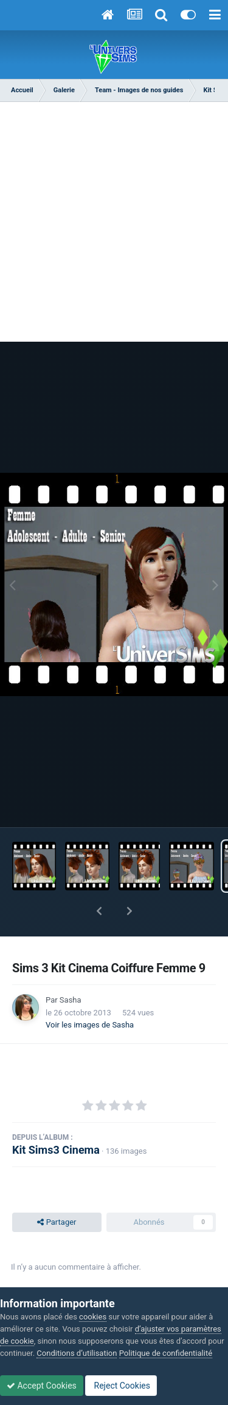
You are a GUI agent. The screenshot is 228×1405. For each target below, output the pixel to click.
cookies (92, 1316)
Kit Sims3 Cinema (56, 1149)
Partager (56, 1222)
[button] (99, 911)
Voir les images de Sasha (90, 1024)
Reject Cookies (121, 1385)
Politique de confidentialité (165, 1353)
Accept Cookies (42, 1385)
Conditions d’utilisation (76, 1353)
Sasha (70, 999)
